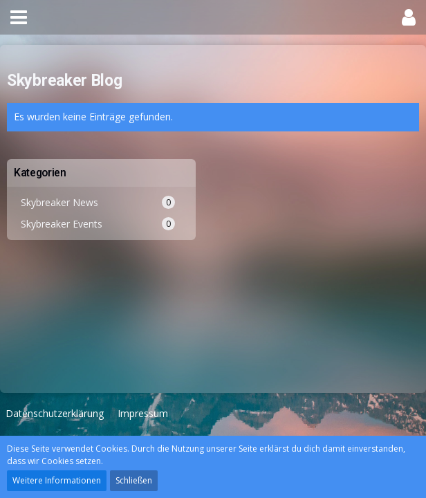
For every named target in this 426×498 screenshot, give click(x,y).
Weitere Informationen (56, 480)
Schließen (133, 480)
